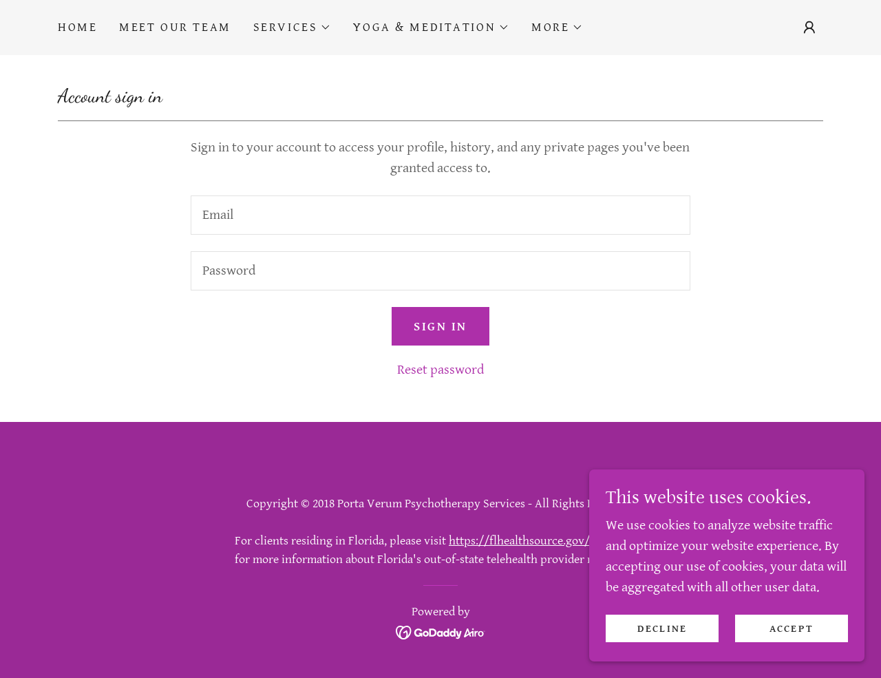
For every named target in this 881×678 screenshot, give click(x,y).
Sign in (440, 326)
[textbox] (440, 215)
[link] (441, 631)
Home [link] (77, 27)
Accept (791, 629)
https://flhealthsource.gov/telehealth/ (547, 540)
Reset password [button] (440, 370)
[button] (292, 27)
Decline (662, 629)
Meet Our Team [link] (175, 27)
